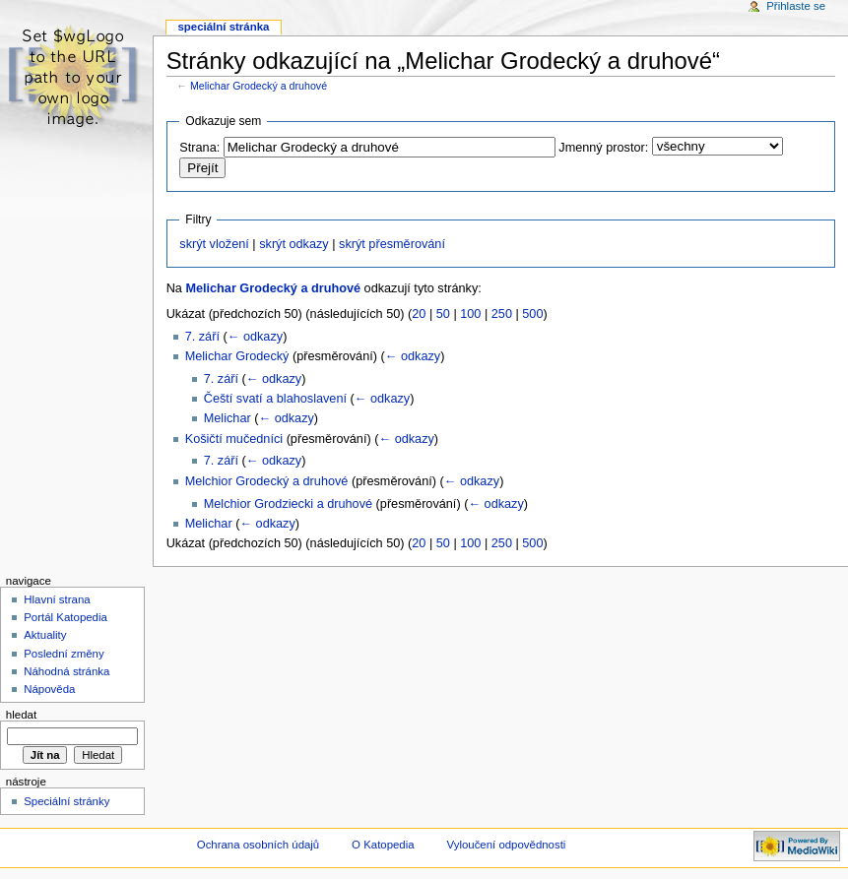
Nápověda (49, 689)
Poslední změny (64, 653)
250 (501, 314)
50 (443, 314)
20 (418, 314)
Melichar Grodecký (237, 356)
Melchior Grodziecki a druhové (288, 504)
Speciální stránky (66, 801)
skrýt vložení (214, 244)
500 (532, 314)
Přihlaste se (795, 6)
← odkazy (255, 337)
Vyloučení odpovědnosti (506, 844)
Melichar (227, 418)
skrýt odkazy (294, 244)
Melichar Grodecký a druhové (258, 86)
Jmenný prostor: (603, 148)
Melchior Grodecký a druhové (267, 481)
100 (470, 314)
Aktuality (45, 635)
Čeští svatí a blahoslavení (275, 399)
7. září (202, 337)
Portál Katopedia (65, 617)
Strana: (199, 148)
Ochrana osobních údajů (258, 844)
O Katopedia (383, 844)
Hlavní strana (57, 599)
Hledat (21, 715)
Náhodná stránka (66, 671)
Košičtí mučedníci (234, 439)
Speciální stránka (223, 26)
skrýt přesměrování (392, 244)
